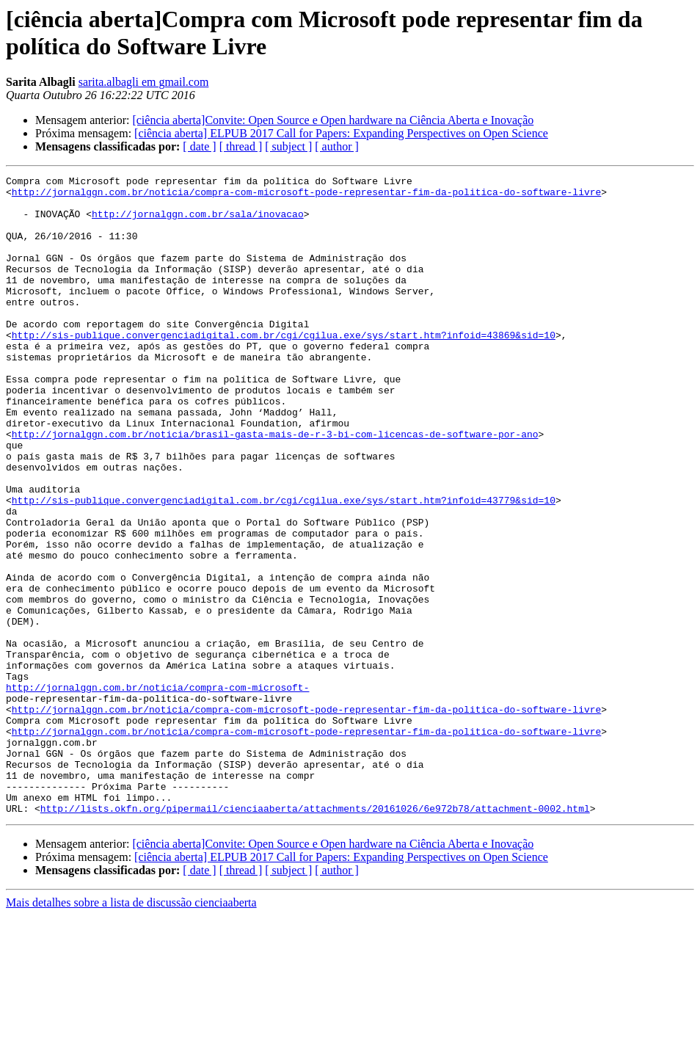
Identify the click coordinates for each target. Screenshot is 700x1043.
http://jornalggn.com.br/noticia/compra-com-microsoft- (157, 790)
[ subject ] (288, 146)
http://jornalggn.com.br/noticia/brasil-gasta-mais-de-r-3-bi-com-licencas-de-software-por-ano (275, 486)
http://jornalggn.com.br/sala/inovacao (198, 222)
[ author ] (337, 146)
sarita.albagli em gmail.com (144, 82)
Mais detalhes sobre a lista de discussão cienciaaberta (131, 1030)
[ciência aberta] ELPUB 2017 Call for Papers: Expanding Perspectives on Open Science (341, 133)
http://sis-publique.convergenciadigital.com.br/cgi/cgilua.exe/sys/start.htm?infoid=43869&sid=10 (283, 367)
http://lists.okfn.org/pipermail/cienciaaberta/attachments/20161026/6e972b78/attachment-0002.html (315, 935)
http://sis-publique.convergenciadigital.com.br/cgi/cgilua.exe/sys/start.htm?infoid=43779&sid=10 (283, 566)
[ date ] (199, 146)
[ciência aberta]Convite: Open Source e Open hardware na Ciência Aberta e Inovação (332, 120)
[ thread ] (241, 146)
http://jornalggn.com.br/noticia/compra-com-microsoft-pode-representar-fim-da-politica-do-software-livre (306, 196)
